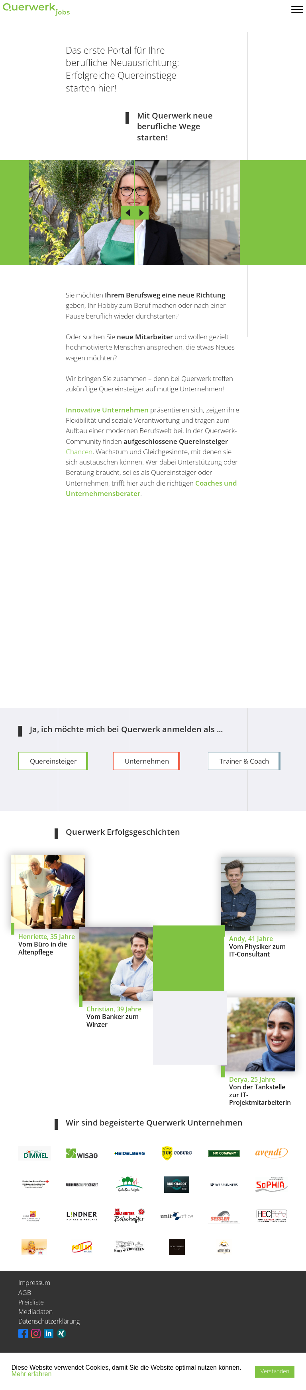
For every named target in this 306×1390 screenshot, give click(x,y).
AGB (24, 1292)
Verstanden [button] (275, 1371)
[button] (13, 1381)
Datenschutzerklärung (49, 1321)
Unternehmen (147, 761)
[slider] (135, 213)
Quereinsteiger (53, 761)
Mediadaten (35, 1311)
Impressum (34, 1282)
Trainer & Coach (244, 761)
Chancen (79, 451)
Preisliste (31, 1302)
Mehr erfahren (32, 1374)
